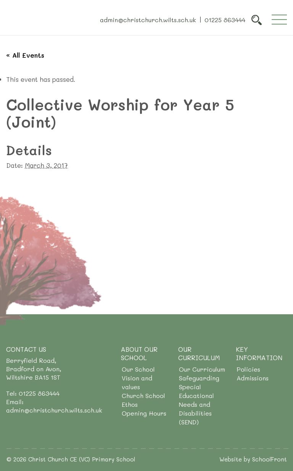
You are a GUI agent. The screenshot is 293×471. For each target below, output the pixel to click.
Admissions (253, 378)
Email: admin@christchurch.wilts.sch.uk (54, 406)
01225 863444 (224, 19)
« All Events (25, 55)
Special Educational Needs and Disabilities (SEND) (196, 404)
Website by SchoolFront (253, 459)
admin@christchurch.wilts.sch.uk (148, 19)
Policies (248, 369)
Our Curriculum (202, 369)
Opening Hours (144, 413)
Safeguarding (199, 378)
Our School (138, 369)
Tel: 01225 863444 (33, 393)
